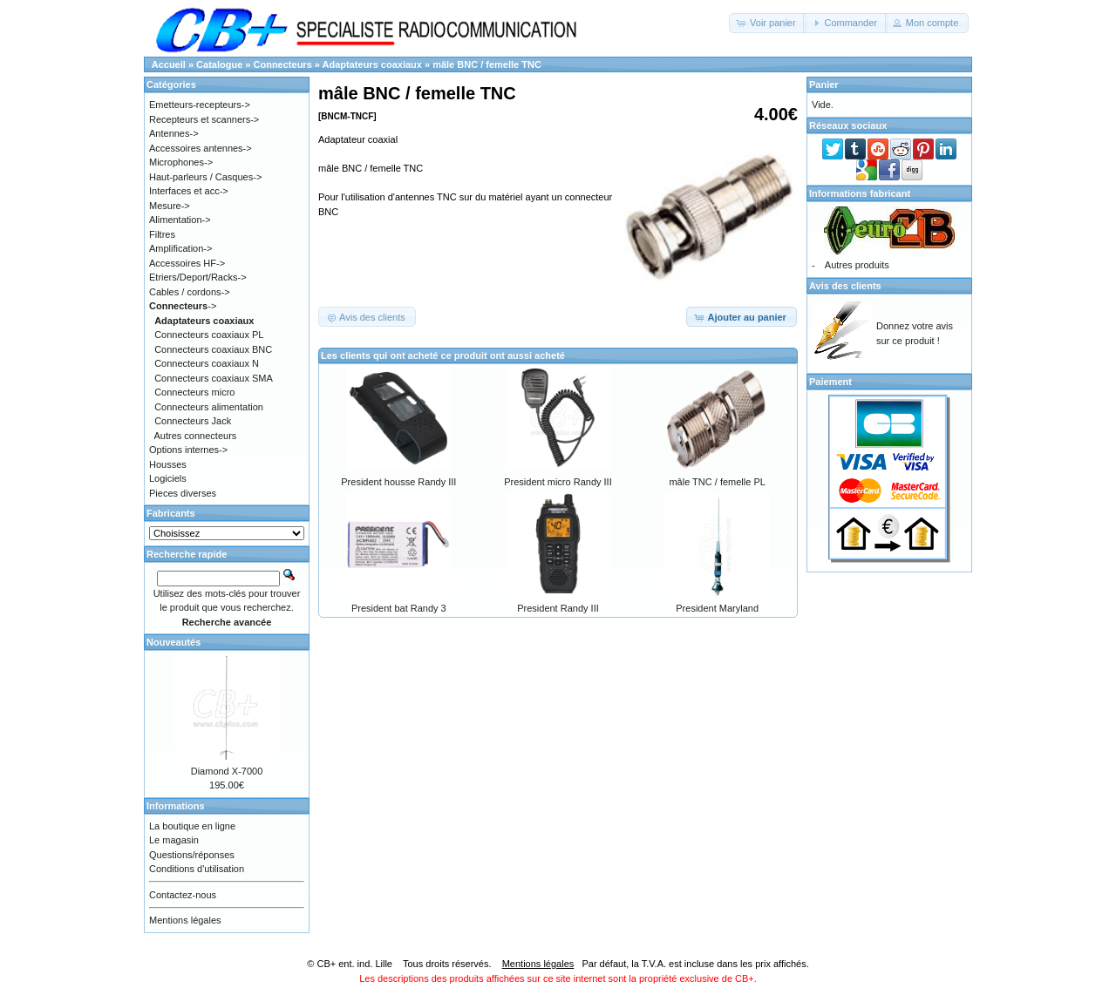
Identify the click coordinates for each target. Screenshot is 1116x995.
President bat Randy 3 (398, 608)
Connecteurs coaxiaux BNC (213, 349)
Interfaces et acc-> (188, 191)
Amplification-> (180, 248)
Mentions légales (185, 920)
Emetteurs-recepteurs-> (199, 104)
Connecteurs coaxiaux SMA (213, 378)
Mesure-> (169, 205)
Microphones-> (181, 162)
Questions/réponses (192, 854)
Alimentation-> (180, 219)
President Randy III (558, 608)
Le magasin (174, 840)
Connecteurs (283, 64)
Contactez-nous (182, 895)
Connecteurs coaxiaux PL (208, 334)
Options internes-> (188, 449)
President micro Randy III (558, 482)
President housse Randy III (398, 482)
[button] (767, 23)
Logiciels (168, 478)
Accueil (169, 64)
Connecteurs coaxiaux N (206, 363)
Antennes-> (174, 133)
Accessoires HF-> (187, 263)
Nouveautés (173, 642)
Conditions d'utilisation (196, 868)
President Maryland (717, 608)
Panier (824, 84)
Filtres (162, 234)
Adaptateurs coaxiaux (372, 64)
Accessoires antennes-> (200, 148)
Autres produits (857, 265)
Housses (168, 464)
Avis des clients (845, 286)
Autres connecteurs (195, 435)
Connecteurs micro (194, 392)
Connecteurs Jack (192, 421)
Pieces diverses (182, 493)
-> (182, 306)
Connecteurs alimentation (208, 407)
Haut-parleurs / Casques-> (205, 177)
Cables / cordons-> (189, 292)
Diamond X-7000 (227, 771)
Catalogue (219, 64)
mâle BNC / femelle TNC (486, 64)
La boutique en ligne (192, 826)
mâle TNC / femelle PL (717, 482)
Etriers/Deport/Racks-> (198, 277)
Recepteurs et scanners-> (204, 119)
